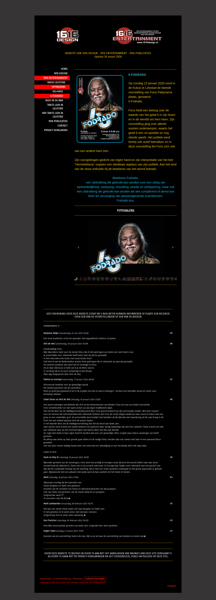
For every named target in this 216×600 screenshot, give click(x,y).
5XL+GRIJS (57, 98)
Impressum (45, 585)
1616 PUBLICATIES (58, 128)
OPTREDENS (58, 94)
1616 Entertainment (55, 85)
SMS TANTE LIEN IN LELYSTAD (52, 122)
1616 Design (61, 80)
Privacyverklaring (62, 585)
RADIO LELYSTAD (56, 89)
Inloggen (171, 593)
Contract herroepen (95, 585)
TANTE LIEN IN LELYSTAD (55, 114)
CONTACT (62, 132)
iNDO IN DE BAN (54, 107)
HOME (64, 76)
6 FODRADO (56, 103)
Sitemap (77, 585)
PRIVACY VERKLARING (56, 137)
